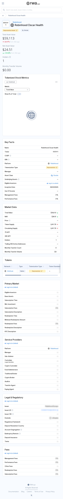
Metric (7, 86)
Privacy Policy (50, 492)
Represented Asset (10, 30)
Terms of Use (39, 492)
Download (11, 82)
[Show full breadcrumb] (3, 15)
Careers (29, 492)
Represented (52, 167)
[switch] (19, 94)
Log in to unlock (52, 183)
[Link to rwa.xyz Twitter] (31, 495)
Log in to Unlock (11, 287)
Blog (22, 492)
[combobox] (31, 10)
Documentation (13, 492)
